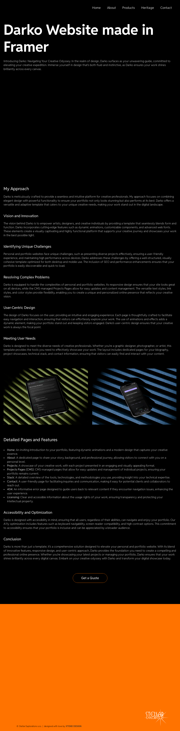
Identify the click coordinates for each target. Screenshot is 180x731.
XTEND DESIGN (73, 726)
